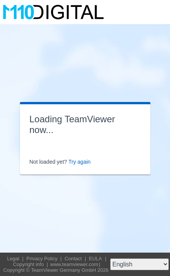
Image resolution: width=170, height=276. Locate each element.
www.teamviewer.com (74, 264)
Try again (79, 162)
